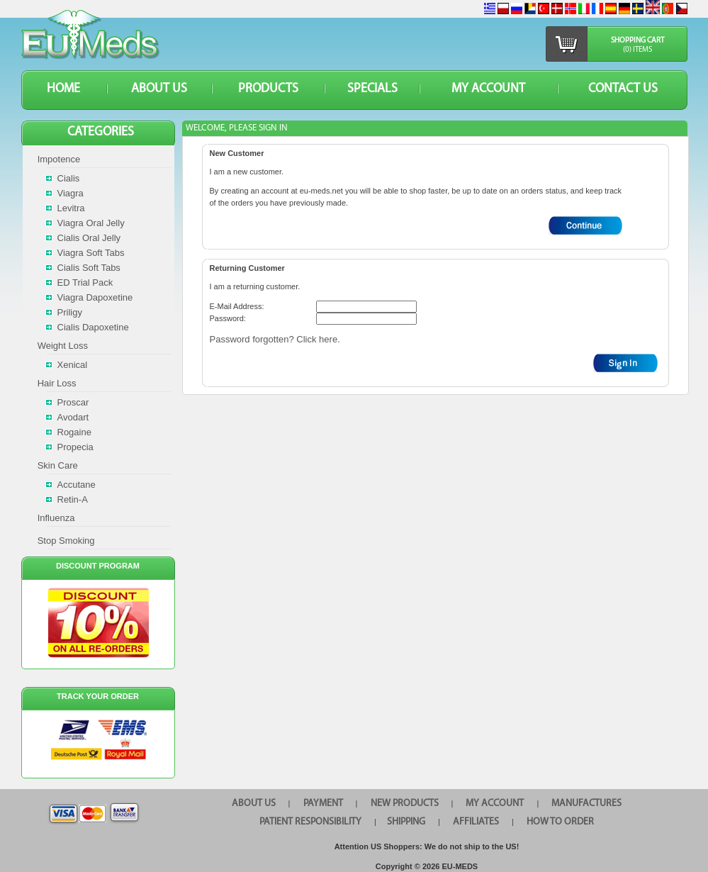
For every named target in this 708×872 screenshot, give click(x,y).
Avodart (73, 417)
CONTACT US (623, 89)
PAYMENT (323, 803)
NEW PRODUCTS (405, 803)
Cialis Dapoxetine (93, 327)
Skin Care (58, 465)
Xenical (72, 364)
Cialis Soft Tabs (88, 267)
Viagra (70, 193)
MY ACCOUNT (488, 89)
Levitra (71, 208)
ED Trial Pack (85, 282)
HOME (63, 89)
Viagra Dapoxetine (95, 297)
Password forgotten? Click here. (275, 339)
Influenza (56, 518)
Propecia (75, 447)
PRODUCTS (268, 89)
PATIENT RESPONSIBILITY (310, 822)
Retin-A (72, 499)
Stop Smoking (66, 540)
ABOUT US (159, 89)
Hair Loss (57, 383)
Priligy (69, 312)
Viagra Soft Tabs (91, 252)
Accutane (76, 484)
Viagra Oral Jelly (91, 223)
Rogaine (74, 432)
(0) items (637, 50)
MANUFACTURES (586, 803)
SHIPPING (406, 822)
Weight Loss (63, 345)
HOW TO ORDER (560, 822)
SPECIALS (372, 89)
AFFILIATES (476, 822)
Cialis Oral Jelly (89, 238)
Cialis (68, 178)
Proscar (73, 402)
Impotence (59, 159)
